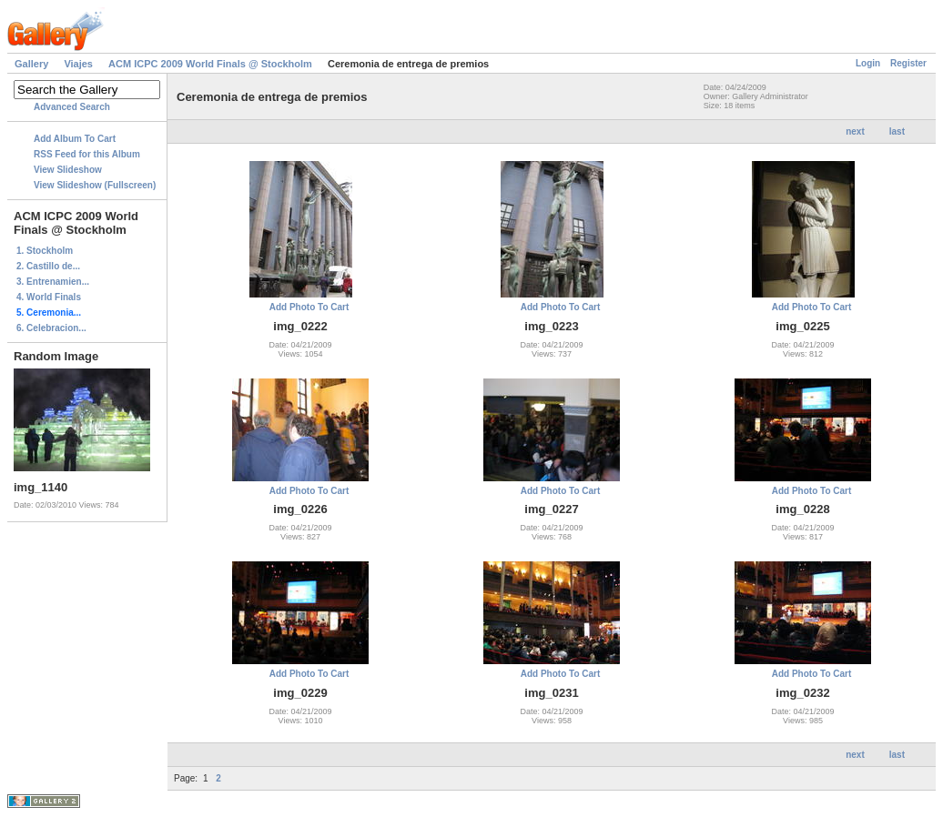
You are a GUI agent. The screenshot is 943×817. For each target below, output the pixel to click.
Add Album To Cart (75, 139)
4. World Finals (48, 297)
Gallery (31, 63)
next (855, 131)
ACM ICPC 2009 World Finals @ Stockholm (210, 63)
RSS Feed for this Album (87, 154)
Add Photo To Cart (309, 307)
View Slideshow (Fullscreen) (95, 185)
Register (908, 63)
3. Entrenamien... (52, 282)
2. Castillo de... (48, 266)
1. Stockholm (44, 251)
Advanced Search (72, 107)
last (897, 131)
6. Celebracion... (51, 328)
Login (868, 63)
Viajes (78, 63)
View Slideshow (68, 170)
